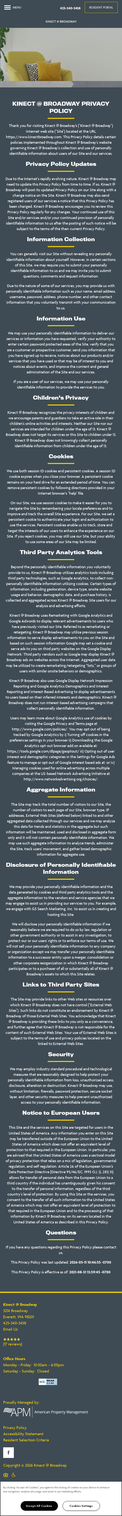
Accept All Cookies (39, 1506)
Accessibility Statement (23, 1433)
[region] (61, 1498)
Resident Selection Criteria (26, 1439)
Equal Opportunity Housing (5, 1477)
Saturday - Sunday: (19, 1371)
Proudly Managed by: (21, 1402)
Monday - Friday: (17, 1364)
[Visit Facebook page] (8, 1452)
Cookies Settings (81, 1506)
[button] (101, 7)
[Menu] (12, 7)
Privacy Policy (15, 1427)
